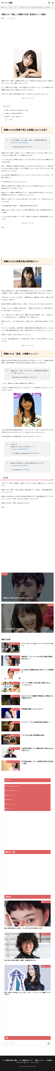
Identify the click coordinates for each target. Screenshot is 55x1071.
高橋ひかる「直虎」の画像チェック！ (13, 116)
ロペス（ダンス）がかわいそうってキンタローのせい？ (37, 644)
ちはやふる (16, 709)
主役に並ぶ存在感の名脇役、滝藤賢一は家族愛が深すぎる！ (20, 960)
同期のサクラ (16, 656)
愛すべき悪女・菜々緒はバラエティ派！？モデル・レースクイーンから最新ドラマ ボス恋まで (27, 993)
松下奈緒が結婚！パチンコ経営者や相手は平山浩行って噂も (37, 762)
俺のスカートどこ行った (14, 761)
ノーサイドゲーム (15, 748)
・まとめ (8, 120)
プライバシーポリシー (12, 804)
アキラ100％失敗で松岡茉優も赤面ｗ (33, 735)
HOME (4, 7)
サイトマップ (10, 808)
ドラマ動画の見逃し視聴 (13, 786)
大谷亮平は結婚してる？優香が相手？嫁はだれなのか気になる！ (37, 749)
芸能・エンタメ (13, 7)
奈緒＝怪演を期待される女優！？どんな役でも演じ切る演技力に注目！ (23, 928)
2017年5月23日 (25, 469)
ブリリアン (16, 722)
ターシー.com (6, 3)
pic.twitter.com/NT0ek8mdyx (19, 465)
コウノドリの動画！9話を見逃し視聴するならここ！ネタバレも (36, 684)
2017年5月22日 (28, 147)
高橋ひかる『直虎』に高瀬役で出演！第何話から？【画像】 (35, 7)
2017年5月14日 (34, 453)
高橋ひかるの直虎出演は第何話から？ (13, 113)
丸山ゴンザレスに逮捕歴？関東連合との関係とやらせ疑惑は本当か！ (37, 697)
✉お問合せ (9, 799)
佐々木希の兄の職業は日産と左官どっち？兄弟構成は (37, 671)
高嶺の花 (13, 18)
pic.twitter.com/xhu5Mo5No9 (19, 449)
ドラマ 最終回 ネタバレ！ (13, 790)
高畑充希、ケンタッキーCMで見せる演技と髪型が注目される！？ (37, 657)
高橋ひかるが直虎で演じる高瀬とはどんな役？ (16, 110)
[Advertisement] (27, 33)
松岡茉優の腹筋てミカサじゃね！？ (32, 709)
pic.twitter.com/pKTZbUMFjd (19, 142)
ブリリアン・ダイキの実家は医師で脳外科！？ (36, 722)
